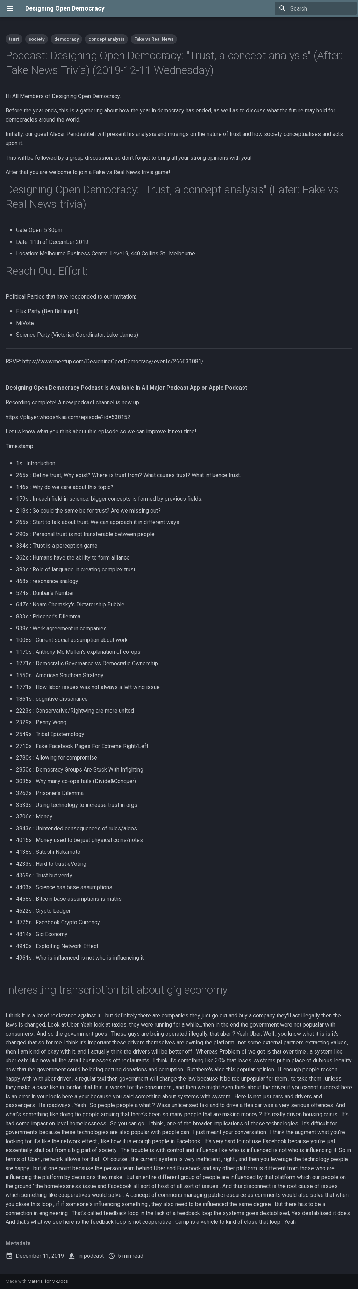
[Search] (316, 8)
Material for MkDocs (48, 1281)
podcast (94, 1256)
